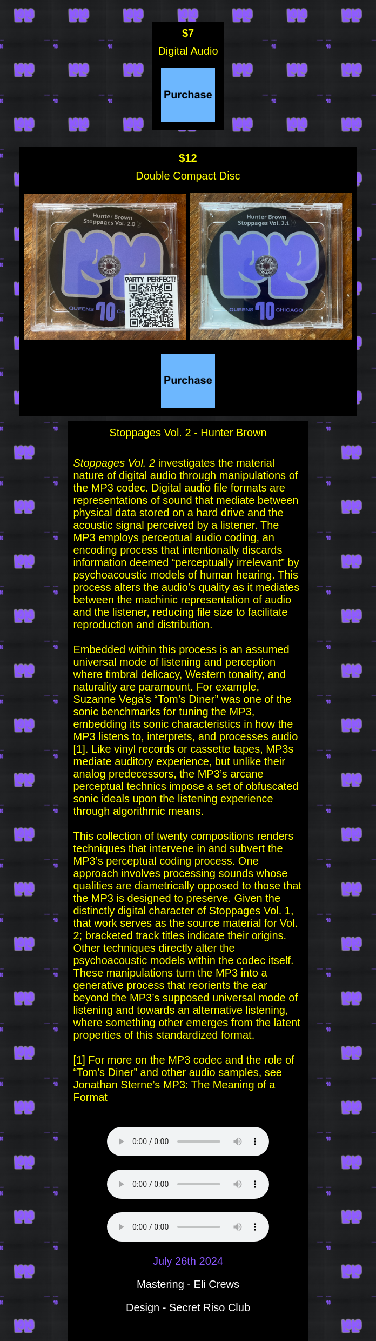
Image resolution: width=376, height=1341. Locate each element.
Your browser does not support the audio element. (188, 1141)
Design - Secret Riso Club (188, 1307)
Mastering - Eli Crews (188, 1284)
